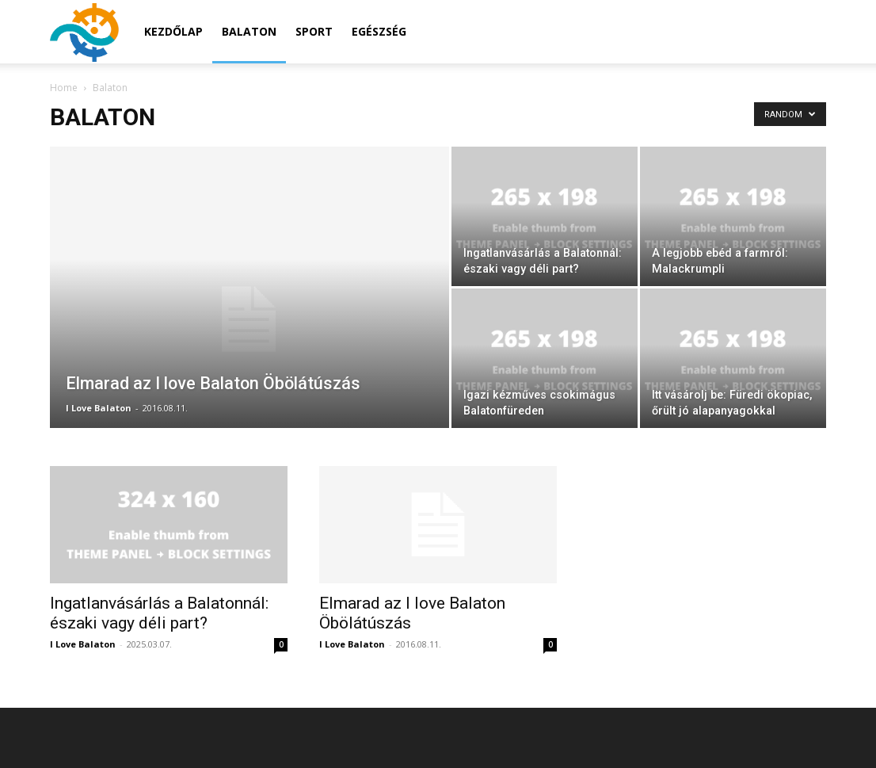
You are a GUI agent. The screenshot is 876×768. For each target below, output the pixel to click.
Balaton (249, 31)
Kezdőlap (173, 31)
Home (64, 87)
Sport (314, 31)
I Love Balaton (98, 408)
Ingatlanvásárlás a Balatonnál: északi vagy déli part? (159, 613)
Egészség (379, 31)
